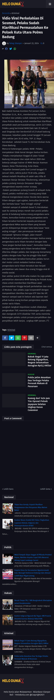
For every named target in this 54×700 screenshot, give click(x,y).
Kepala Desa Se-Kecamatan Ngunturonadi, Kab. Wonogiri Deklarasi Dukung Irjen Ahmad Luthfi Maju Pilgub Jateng (32, 573)
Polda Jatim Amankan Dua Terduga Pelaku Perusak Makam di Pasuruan (39, 382)
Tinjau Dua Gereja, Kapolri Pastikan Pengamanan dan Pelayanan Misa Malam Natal (30, 507)
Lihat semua (46, 347)
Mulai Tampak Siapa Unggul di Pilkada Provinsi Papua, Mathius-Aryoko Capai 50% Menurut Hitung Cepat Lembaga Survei (33, 557)
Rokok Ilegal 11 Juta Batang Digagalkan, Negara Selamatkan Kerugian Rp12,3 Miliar (39, 361)
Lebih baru (8, 489)
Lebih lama (45, 489)
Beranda (6, 13)
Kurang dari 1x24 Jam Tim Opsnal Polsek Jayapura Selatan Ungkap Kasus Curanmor (39, 404)
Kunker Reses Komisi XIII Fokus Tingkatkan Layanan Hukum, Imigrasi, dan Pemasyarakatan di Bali (31, 523)
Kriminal (15, 13)
